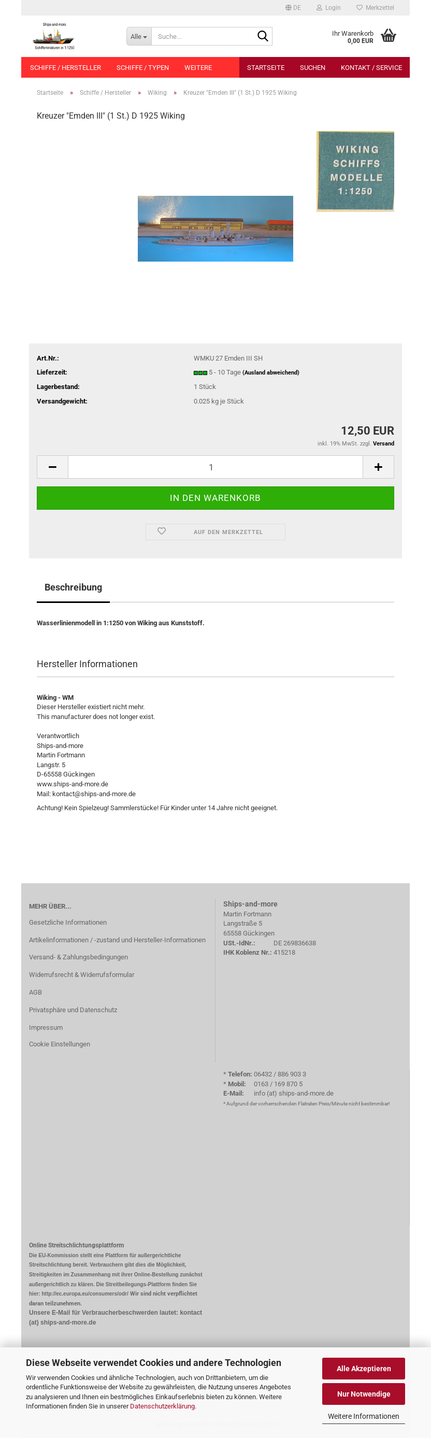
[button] (293, 8)
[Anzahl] (215, 467)
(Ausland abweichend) (270, 372)
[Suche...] (138, 36)
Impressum (46, 1027)
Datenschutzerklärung (162, 1406)
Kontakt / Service (371, 67)
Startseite (265, 67)
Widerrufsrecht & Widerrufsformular (81, 975)
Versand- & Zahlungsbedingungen (78, 957)
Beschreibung (73, 587)
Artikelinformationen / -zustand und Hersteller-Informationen (117, 940)
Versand (383, 443)
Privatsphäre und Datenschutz (73, 1010)
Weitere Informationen (363, 1416)
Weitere (198, 67)
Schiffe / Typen (143, 67)
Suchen (312, 67)
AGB (35, 992)
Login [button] (329, 7)
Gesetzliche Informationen (68, 922)
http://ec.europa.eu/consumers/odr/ (84, 1294)
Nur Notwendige (364, 1394)
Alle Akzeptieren (364, 1368)
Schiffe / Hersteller (65, 67)
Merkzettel (375, 7)
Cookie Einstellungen (59, 1044)
